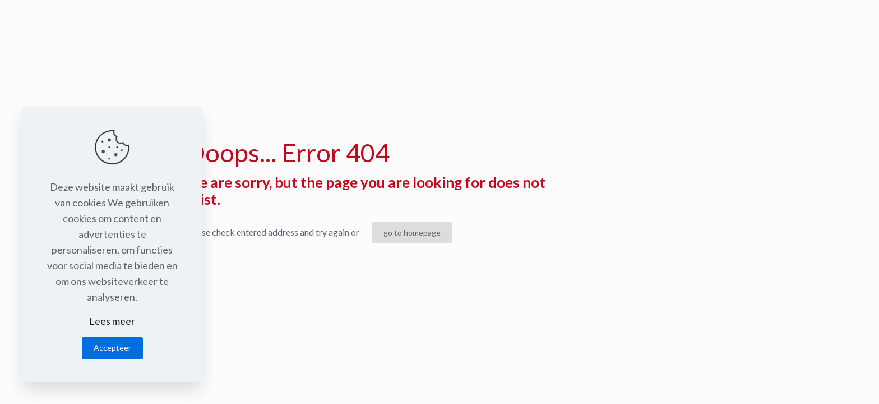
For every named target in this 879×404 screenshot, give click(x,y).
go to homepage (412, 232)
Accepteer (112, 347)
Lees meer (112, 321)
